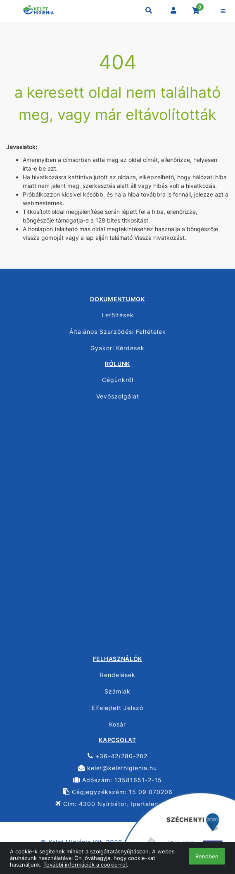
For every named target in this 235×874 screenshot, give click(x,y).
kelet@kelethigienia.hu (117, 767)
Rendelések (117, 674)
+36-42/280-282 (117, 755)
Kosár (117, 724)
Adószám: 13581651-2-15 (117, 779)
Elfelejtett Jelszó (117, 707)
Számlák (117, 691)
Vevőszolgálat (117, 396)
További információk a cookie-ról (85, 864)
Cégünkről (117, 379)
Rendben (206, 856)
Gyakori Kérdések (117, 347)
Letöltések (118, 315)
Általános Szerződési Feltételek (117, 331)
